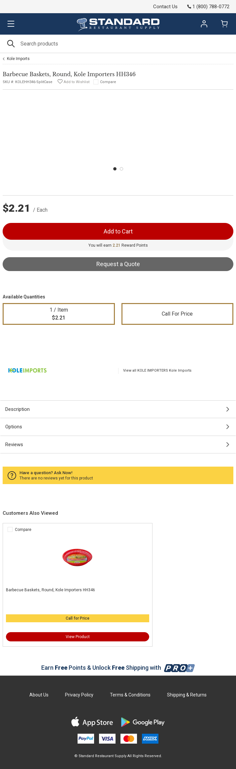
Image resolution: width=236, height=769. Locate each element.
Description (17, 409)
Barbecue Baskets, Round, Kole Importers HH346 (50, 590)
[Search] (118, 44)
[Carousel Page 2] (121, 168)
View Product (78, 636)
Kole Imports (18, 58)
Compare (108, 82)
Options (13, 427)
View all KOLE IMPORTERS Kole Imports (157, 370)
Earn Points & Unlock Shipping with (118, 667)
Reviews (14, 444)
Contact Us (165, 7)
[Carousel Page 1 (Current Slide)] (115, 168)
